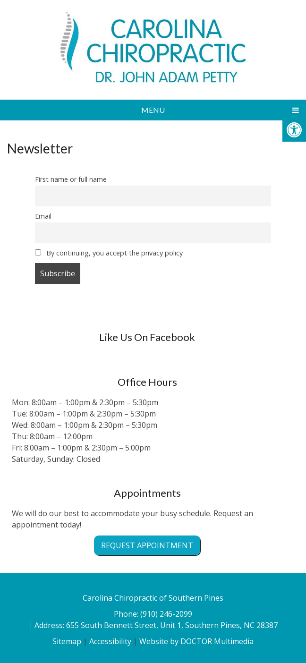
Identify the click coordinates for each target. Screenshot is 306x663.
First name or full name (71, 179)
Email (43, 216)
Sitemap (66, 641)
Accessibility (110, 641)
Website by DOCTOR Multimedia (196, 641)
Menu (153, 109)
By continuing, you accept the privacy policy (109, 252)
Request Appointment (147, 545)
